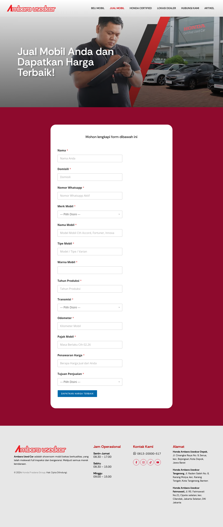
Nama (62, 150)
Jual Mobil (117, 8)
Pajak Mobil (66, 336)
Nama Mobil (67, 225)
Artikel (209, 8)
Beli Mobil (98, 8)
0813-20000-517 (149, 453)
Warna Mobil (67, 262)
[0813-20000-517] (134, 453)
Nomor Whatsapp (70, 187)
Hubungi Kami (190, 8)
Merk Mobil (66, 206)
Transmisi (65, 299)
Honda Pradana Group (33, 472)
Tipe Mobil (65, 243)
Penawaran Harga (70, 355)
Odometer (65, 318)
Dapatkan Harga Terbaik (77, 393)
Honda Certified (141, 8)
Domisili (64, 169)
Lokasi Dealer (166, 8)
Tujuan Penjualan (70, 374)
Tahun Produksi (69, 280)
